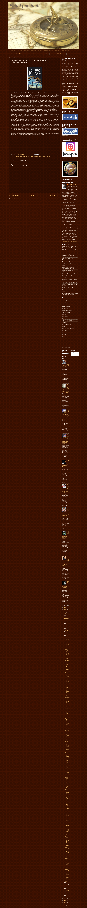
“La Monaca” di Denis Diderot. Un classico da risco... (67, 723)
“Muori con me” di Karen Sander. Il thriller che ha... (67, 642)
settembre (66, 626)
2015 (65, 902)
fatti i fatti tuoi (26, 156)
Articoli (40, 50)
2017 (65, 898)
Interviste (26, 50)
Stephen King (50, 156)
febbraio (67, 890)
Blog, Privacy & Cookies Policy (58, 53)
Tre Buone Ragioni (48, 50)
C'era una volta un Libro (16, 53)
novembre (66, 618)
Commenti (74, 355)
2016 (65, 900)
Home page (13, 50)
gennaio (66, 894)
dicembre (67, 613)
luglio (66, 630)
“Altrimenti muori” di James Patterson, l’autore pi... (67, 690)
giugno (66, 633)
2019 (65, 609)
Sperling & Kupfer (42, 156)
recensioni (36, 156)
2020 (65, 607)
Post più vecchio (55, 195)
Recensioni (33, 50)
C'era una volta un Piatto (42, 53)
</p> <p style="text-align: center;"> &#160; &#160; (34, 145)
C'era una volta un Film (29, 53)
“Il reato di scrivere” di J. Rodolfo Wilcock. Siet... (67, 818)
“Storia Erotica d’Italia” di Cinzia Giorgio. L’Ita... (67, 712)
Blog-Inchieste (65, 50)
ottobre (66, 622)
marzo (66, 887)
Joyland (31, 156)
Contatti (20, 50)
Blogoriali (57, 50)
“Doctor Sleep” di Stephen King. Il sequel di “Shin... (67, 757)
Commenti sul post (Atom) (19, 198)
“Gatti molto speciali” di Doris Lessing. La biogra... (67, 794)
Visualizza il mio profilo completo (69, 241)
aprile (66, 884)
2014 (65, 905)
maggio (66, 881)
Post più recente (14, 195)
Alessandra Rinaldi (19, 156)
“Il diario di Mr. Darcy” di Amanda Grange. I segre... (67, 770)
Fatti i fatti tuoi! (24, 5)
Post (73, 352)
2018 (65, 612)
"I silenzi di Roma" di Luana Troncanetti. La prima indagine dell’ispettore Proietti (65, 414)
